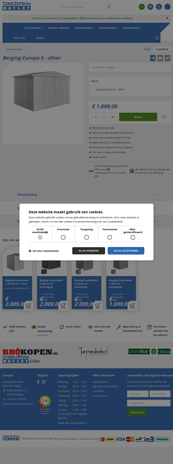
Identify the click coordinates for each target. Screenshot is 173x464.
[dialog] (86, 232)
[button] (44, 251)
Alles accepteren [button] (126, 250)
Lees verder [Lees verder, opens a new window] (131, 221)
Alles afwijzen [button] (89, 250)
